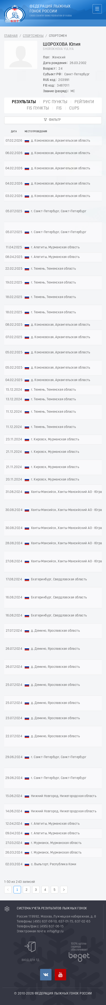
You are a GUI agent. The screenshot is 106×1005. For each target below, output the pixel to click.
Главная (11, 36)
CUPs (74, 108)
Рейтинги (84, 102)
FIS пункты (38, 108)
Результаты (24, 102)
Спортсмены (33, 36)
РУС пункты (55, 102)
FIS (59, 108)
